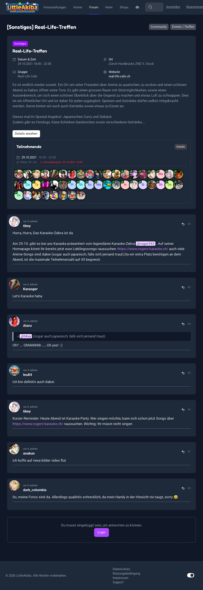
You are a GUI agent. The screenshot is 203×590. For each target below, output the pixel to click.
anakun (29, 453)
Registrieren (194, 7)
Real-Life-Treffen (30, 51)
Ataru (27, 325)
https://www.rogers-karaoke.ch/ (142, 249)
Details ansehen (26, 133)
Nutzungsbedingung (126, 573)
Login (101, 532)
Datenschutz (121, 569)
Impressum (120, 578)
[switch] (190, 575)
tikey (27, 226)
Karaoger (30, 289)
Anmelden (173, 7)
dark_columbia (35, 490)
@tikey (25, 336)
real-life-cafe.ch (119, 76)
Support (118, 582)
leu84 (27, 375)
